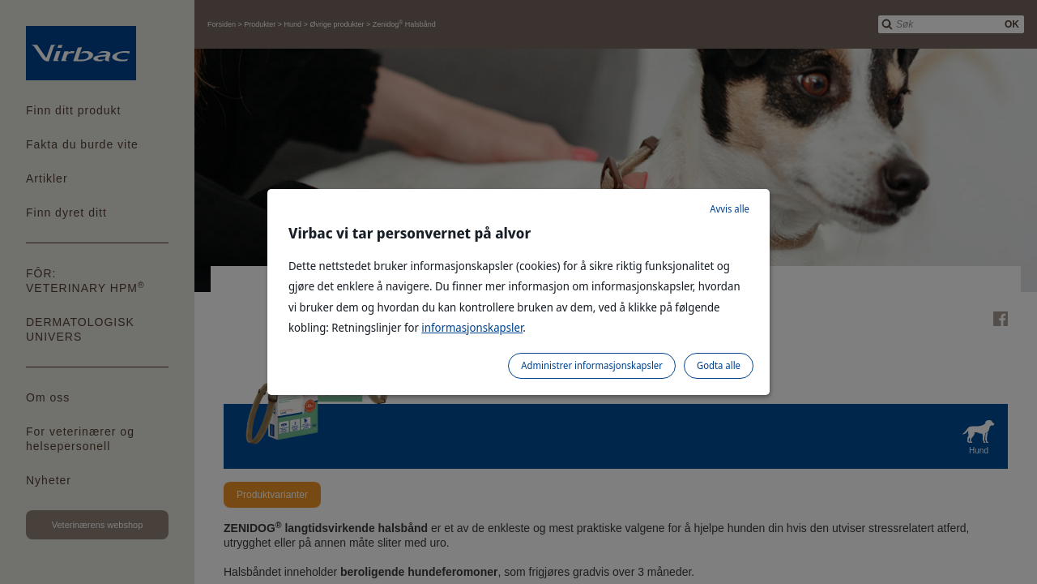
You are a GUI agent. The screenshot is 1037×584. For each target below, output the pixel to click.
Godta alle (718, 365)
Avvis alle (729, 209)
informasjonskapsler (472, 327)
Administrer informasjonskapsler (592, 365)
